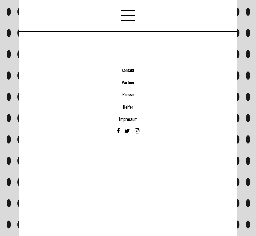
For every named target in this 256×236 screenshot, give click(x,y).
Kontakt (128, 71)
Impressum (128, 119)
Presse (128, 95)
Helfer (128, 107)
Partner (128, 83)
